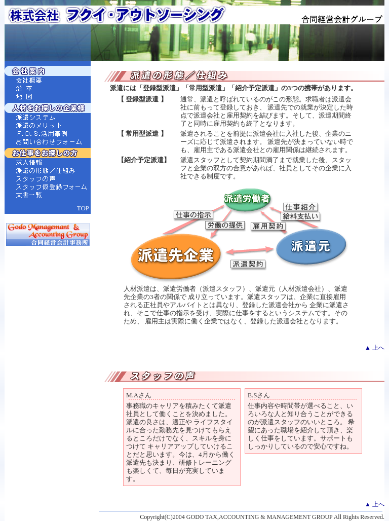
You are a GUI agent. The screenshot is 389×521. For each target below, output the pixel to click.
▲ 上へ (374, 347)
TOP (83, 208)
